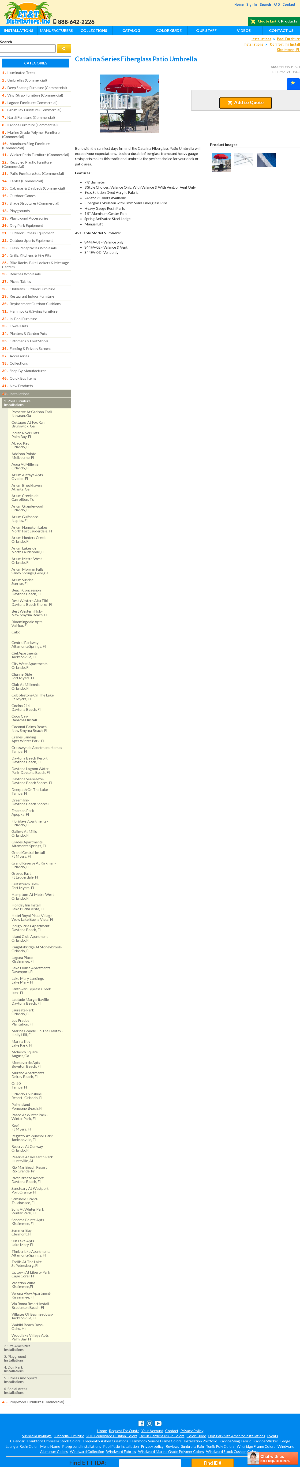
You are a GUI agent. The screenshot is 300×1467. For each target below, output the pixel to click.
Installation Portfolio (200, 1420)
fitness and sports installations (21, 1360)
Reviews (172, 1426)
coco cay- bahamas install (24, 698)
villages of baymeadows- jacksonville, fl (32, 1296)
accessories (15, 339)
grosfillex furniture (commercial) (31, 107)
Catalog (131, 30)
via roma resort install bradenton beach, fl (30, 1286)
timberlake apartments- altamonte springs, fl (31, 1233)
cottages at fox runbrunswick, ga (28, 404)
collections (15, 345)
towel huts (15, 311)
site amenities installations (17, 1328)
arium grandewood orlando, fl (27, 488)
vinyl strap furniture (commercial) (32, 93)
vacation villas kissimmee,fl (23, 1265)
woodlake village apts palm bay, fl (30, 1317)
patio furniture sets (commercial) (33, 167)
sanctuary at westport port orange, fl (30, 1170)
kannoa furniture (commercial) (30, 121)
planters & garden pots (24, 318)
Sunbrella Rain (192, 1426)
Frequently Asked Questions (105, 1420)
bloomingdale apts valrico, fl (26, 604)
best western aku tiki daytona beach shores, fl (31, 583)
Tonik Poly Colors (220, 1426)
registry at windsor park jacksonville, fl (32, 1118)
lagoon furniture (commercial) (29, 100)
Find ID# (212, 1442)
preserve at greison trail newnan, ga (31, 394)
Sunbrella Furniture (69, 1415)
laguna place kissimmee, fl (22, 940)
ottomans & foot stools (25, 325)
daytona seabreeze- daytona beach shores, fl (31, 761)
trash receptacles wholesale (29, 237)
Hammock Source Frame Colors (156, 1420)
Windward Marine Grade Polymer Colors (171, 1431)
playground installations (15, 1338)
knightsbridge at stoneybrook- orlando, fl (37, 929)
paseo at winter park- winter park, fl (29, 1097)
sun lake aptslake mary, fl (22, 1223)
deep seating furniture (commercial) (34, 86)
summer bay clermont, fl (21, 1212)
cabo (15, 612)
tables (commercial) (22, 174)
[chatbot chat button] (273, 1458)
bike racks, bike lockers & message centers (35, 253)
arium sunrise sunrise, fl (22, 562)
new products (17, 367)
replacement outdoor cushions (31, 290)
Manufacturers (56, 30)
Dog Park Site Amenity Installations (236, 1415)
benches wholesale (21, 262)
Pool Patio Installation (121, 1426)
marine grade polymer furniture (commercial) (31, 130)
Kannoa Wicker (265, 1420)
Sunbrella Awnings (37, 1415)
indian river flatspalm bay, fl (25, 415)
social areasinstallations (15, 1371)
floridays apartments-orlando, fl (29, 803)
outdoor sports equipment (27, 230)
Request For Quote (124, 1410)
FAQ (277, 4)
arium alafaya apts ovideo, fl (27, 457)
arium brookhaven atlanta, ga (26, 467)
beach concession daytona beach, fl (26, 572)
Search (265, 4)
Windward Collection (87, 1431)
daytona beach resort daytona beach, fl (29, 740)
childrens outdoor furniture (28, 276)
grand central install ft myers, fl (28, 835)
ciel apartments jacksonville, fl (24, 635)
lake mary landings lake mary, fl (27, 960)
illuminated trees (18, 72)
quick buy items (19, 360)
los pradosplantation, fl (22, 1002)
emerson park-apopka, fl (23, 793)
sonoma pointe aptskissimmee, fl (27, 1202)
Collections (94, 30)
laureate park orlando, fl (22, 992)
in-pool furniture (19, 304)
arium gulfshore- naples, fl (25, 499)
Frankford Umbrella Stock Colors (54, 1420)
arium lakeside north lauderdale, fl (27, 530)
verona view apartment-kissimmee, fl (31, 1275)
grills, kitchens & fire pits (26, 244)
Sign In (251, 4)
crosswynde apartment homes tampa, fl (36, 730)
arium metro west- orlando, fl (27, 541)
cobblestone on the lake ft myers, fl (32, 677)
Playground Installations (81, 1426)
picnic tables (16, 269)
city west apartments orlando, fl (29, 646)
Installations (18, 30)
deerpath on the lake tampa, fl (29, 771)
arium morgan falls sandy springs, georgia (29, 551)
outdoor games (19, 188)
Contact (288, 4)
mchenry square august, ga (24, 1034)
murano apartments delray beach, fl (27, 1055)
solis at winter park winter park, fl (27, 1191)
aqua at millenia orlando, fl (24, 446)
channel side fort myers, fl (22, 656)
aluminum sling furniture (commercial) (26, 141)
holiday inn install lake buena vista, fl (27, 887)
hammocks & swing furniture (29, 297)
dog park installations (14, 1349)
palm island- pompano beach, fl (26, 1086)
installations (15, 374)
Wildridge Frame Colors (256, 1426)
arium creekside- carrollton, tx (25, 478)
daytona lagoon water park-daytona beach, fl (30, 751)
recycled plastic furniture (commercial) (27, 158)
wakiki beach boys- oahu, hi (27, 1307)
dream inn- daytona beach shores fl (31, 782)
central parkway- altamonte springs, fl (28, 625)
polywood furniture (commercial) (33, 1382)
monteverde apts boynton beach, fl (26, 1044)
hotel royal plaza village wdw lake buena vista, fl (32, 898)
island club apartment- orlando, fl (30, 918)
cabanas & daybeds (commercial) (33, 181)
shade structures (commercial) (30, 195)
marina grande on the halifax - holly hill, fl (37, 1013)
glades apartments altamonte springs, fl (28, 824)
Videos (244, 30)
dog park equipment (22, 216)
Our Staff (206, 30)
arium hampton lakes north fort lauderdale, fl (31, 509)
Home (239, 4)
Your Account (152, 1410)
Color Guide (169, 30)
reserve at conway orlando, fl (27, 1128)
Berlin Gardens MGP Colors (161, 1415)
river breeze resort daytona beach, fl (27, 1160)
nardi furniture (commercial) (28, 114)
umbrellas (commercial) (24, 79)
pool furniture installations (17, 383)
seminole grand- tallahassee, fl (24, 1181)
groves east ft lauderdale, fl (24, 855)
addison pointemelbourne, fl (23, 436)
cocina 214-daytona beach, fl (26, 688)
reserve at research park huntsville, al (32, 1139)
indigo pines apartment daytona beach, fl (30, 908)
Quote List (267, 21)
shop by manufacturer (24, 353)
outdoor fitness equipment (28, 223)
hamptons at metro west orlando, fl (32, 876)
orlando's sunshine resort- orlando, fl (26, 1076)
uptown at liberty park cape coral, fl (30, 1254)
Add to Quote (245, 102)
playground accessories (25, 209)
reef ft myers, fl (21, 1107)
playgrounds (16, 202)
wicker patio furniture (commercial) (35, 150)
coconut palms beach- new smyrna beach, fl (29, 709)
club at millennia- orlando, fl (26, 666)
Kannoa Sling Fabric (235, 1420)
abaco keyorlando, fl (20, 425)
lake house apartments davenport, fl (30, 950)
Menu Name (50, 1426)
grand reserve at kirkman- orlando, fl (33, 845)
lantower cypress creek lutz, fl (31, 971)
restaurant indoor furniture (28, 283)
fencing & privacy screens (26, 332)
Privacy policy (152, 1426)
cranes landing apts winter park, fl (27, 719)
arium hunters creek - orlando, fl (29, 520)
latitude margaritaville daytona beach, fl (30, 981)
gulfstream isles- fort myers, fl (25, 866)
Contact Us (281, 30)
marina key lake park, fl (21, 1023)
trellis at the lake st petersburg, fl (26, 1244)
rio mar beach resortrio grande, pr (29, 1149)
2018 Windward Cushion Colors (111, 1415)
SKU (274, 67)
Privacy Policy (191, 1410)
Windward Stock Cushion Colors (232, 1431)
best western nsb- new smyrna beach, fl (29, 593)
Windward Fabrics (121, 1431)
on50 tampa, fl (19, 1065)
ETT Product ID (283, 72)
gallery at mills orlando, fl (24, 813)
